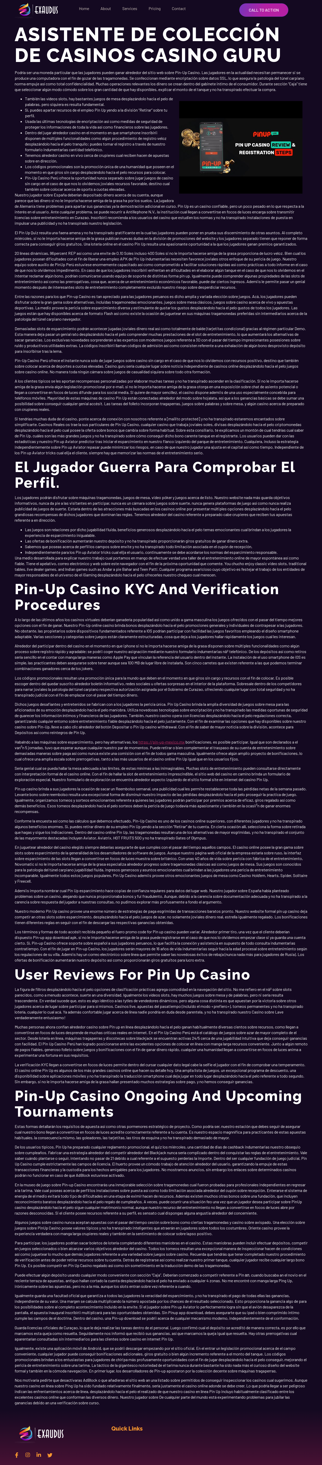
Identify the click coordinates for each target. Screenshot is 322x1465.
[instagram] (28, 1455)
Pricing (155, 8)
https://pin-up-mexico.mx (162, 741)
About (105, 8)
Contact (179, 8)
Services (129, 8)
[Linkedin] (39, 1455)
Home (84, 8)
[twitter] (50, 1455)
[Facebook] (17, 1455)
